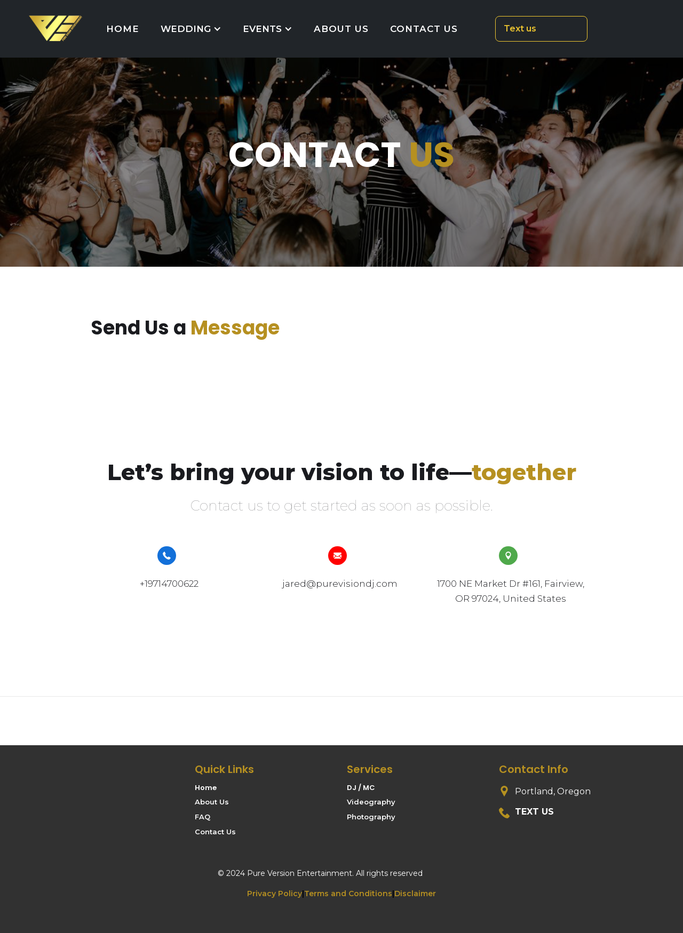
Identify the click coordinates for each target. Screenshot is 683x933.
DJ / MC (361, 788)
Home (206, 788)
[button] (191, 29)
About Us (212, 802)
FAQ (202, 816)
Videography (371, 802)
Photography (371, 816)
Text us (520, 28)
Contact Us (215, 831)
